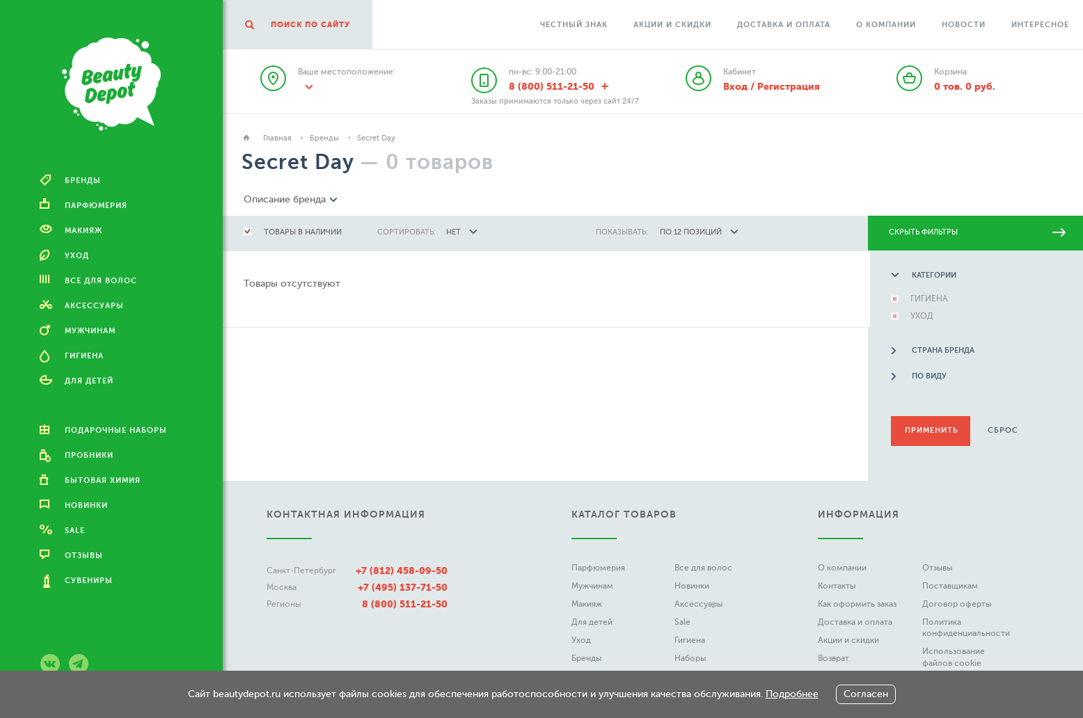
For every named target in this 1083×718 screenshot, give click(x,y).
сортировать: (406, 232)
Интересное (1040, 24)
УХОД (919, 316)
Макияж (586, 604)
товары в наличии (303, 232)
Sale (682, 622)
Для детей (591, 622)
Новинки (691, 586)
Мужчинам (592, 586)
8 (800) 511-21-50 (405, 603)
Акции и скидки (672, 24)
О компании (886, 24)
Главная (277, 138)
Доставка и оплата (783, 24)
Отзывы (937, 568)
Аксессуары (698, 604)
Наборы (690, 658)
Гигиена (689, 640)
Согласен (866, 694)
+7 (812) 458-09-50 (402, 570)
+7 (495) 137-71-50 (403, 587)
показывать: (622, 232)
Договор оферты (956, 604)
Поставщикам (950, 586)
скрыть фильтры (977, 232)
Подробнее (792, 694)
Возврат (833, 658)
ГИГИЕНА (927, 298)
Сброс (1001, 430)
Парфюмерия (598, 568)
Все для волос (703, 568)
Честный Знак (574, 24)
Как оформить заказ (857, 604)
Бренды (324, 138)
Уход (581, 640)
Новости (964, 24)
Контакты (836, 586)
